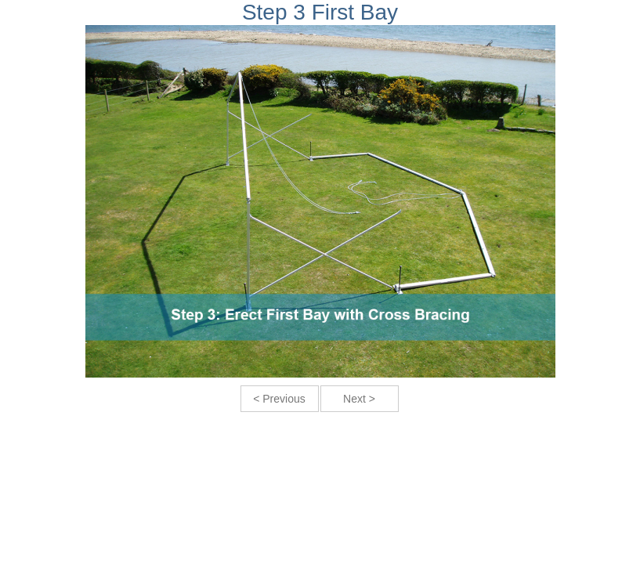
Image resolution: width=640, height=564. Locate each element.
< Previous (279, 398)
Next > (359, 398)
